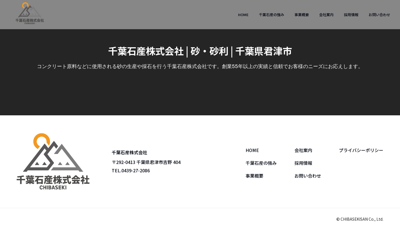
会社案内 (326, 14)
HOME (243, 14)
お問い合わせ (379, 14)
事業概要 (301, 14)
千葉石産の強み (271, 14)
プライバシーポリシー (361, 150)
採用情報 (351, 14)
